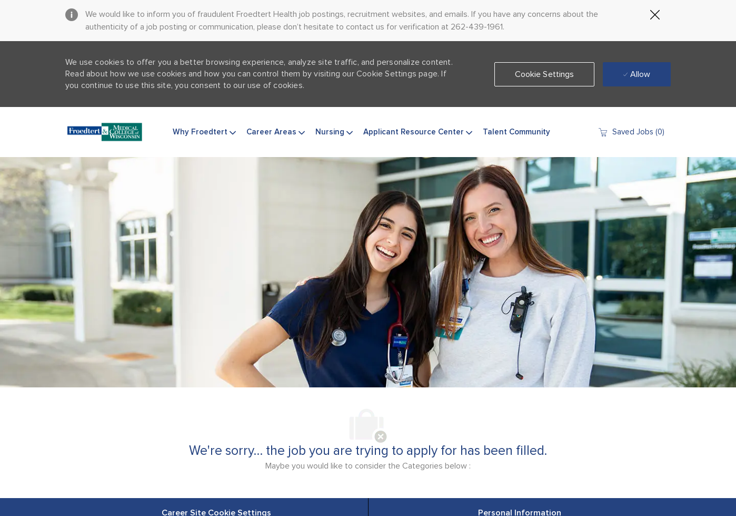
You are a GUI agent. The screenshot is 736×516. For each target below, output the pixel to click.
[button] (544, 74)
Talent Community (516, 132)
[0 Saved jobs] (631, 132)
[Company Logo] (104, 132)
